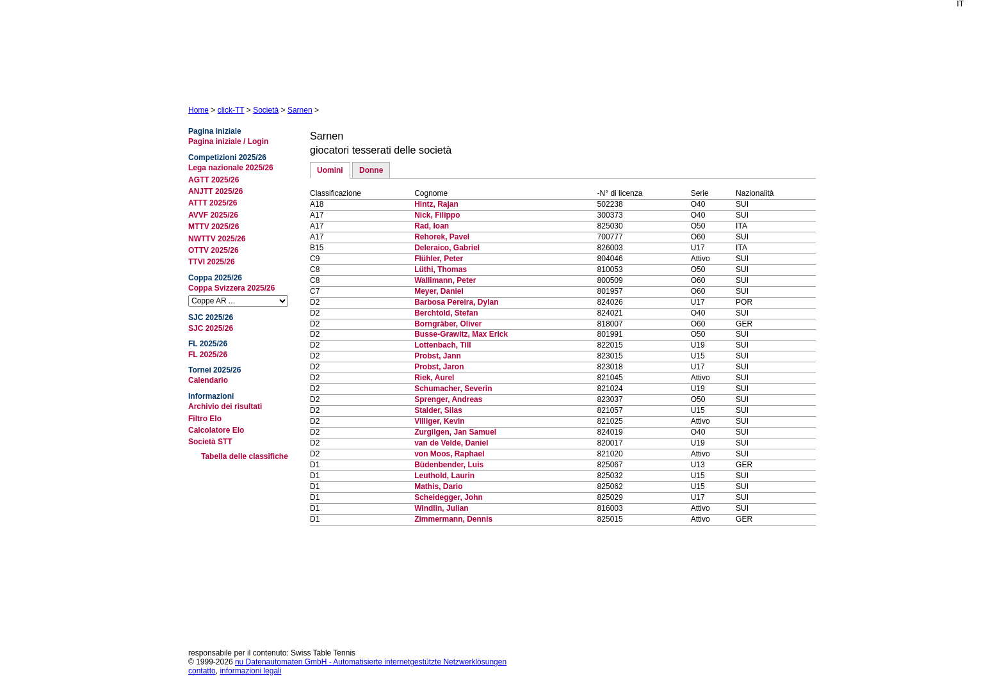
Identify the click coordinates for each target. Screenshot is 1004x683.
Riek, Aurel (434, 377)
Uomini (330, 170)
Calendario (208, 380)
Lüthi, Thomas (440, 269)
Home (198, 110)
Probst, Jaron (439, 366)
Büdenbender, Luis (448, 464)
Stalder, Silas (438, 410)
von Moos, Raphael (449, 453)
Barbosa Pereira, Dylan (456, 302)
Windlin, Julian (441, 508)
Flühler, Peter (438, 258)
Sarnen (299, 110)
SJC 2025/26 (210, 328)
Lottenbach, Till (442, 345)
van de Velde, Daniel (451, 442)
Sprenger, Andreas (448, 399)
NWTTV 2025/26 (216, 238)
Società (266, 110)
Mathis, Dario (438, 486)
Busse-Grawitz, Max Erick (461, 334)
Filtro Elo (205, 418)
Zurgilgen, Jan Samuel (455, 432)
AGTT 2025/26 (213, 179)
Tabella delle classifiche (244, 456)
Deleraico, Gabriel (447, 247)
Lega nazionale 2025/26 (230, 167)
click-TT (231, 110)
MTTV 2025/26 (213, 226)
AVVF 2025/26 (213, 215)
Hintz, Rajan (436, 204)
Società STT (210, 441)
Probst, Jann (437, 355)
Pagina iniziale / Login (228, 141)
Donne (371, 170)
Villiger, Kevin (439, 421)
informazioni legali (250, 670)
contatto (202, 670)
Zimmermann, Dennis (453, 519)
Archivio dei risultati (225, 406)
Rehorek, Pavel (441, 236)
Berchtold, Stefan (446, 313)
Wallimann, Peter (445, 280)
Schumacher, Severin (453, 388)
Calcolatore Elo (216, 430)
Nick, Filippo (437, 215)
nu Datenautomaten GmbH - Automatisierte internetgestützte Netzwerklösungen (370, 661)
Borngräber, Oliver (448, 323)
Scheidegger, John (448, 497)
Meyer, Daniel (439, 291)
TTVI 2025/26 (211, 261)
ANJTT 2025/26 (215, 191)
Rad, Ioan (431, 225)
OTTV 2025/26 (213, 250)
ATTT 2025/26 (212, 202)
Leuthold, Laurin (444, 475)
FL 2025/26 (207, 354)
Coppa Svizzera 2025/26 (231, 288)
